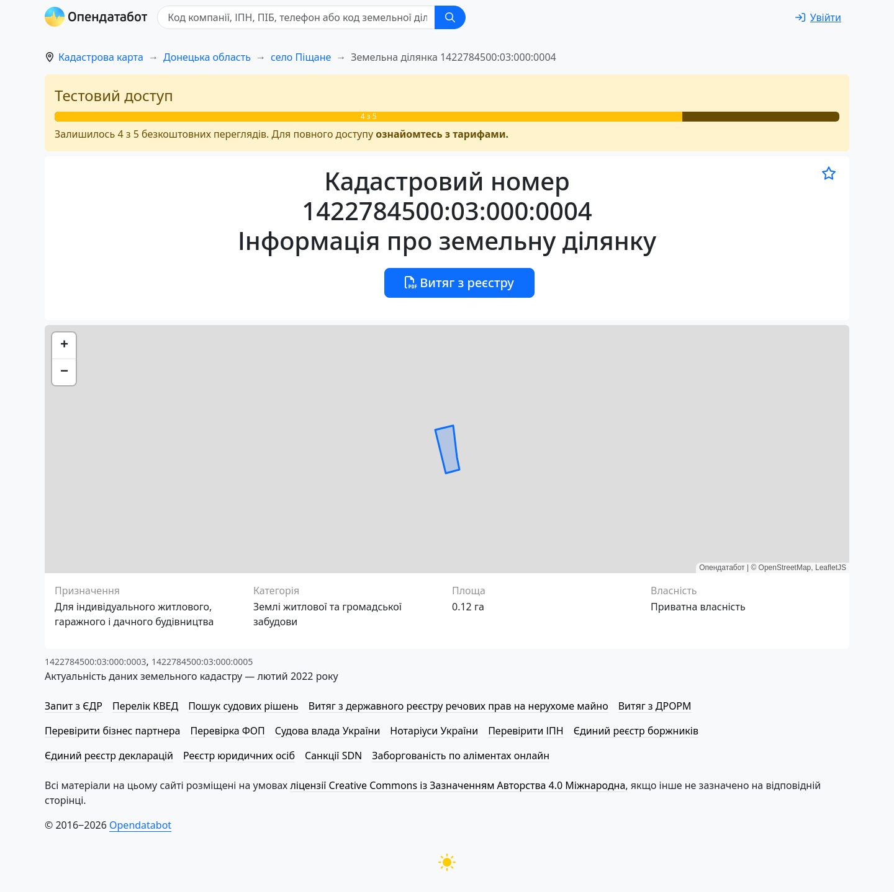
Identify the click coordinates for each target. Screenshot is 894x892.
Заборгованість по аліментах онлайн (460, 755)
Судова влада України (328, 731)
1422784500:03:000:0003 (95, 661)
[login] (818, 17)
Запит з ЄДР (73, 706)
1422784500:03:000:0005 (202, 661)
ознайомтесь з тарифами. (442, 134)
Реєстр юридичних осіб (239, 755)
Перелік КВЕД (145, 706)
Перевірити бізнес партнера (112, 731)
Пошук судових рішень (243, 706)
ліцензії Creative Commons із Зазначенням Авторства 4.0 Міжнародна (457, 785)
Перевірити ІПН (526, 731)
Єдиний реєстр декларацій (109, 755)
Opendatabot (140, 825)
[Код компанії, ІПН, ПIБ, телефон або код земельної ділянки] (297, 17)
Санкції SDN (333, 755)
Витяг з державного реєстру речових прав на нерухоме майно (458, 706)
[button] (64, 345)
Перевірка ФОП (227, 731)
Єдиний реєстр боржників (636, 731)
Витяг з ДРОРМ (655, 706)
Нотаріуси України (434, 731)
